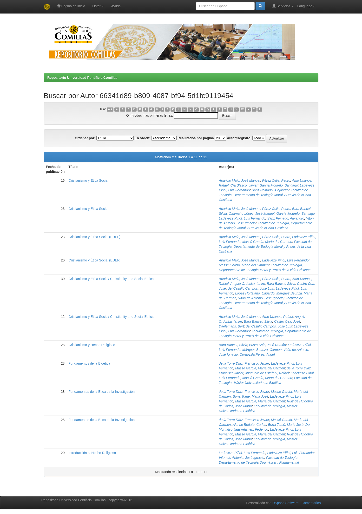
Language (306, 6)
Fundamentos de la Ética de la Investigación (101, 392)
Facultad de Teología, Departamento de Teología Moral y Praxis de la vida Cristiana (265, 195)
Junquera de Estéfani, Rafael (267, 373)
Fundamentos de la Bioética (89, 363)
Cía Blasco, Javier (244, 185)
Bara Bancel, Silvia (281, 284)
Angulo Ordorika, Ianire (247, 284)
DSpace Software (285, 503)
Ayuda (115, 6)
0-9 (110, 109)
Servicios (283, 6)
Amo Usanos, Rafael (277, 317)
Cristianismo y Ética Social (88, 180)
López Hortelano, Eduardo (254, 293)
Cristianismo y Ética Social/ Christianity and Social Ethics (110, 279)
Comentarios (311, 503)
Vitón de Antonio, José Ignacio (260, 298)
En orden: (142, 138)
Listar (98, 6)
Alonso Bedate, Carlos (249, 425)
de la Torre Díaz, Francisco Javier (244, 363)
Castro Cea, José (287, 321)
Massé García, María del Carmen (267, 242)
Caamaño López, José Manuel (252, 213)
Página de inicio (71, 6)
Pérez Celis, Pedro (276, 180)
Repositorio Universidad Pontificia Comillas (82, 78)
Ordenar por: (85, 138)
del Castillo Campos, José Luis (251, 288)
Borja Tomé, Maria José (250, 396)
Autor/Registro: (239, 138)
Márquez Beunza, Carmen (262, 350)
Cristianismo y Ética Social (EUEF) (94, 237)
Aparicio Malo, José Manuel (239, 180)
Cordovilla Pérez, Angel (257, 354)
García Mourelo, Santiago (278, 185)
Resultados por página (196, 138)
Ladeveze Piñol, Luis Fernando (242, 218)
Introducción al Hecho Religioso (92, 453)
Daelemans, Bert (231, 326)
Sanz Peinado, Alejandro (270, 190)
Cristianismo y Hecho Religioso (91, 345)
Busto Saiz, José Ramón (267, 345)
